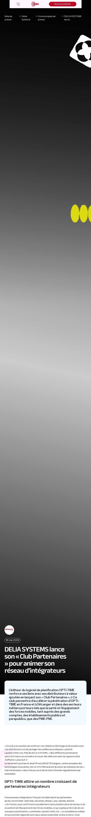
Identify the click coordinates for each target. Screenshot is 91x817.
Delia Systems (26, 18)
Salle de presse (8, 18)
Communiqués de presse (47, 18)
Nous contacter (62, 4)
